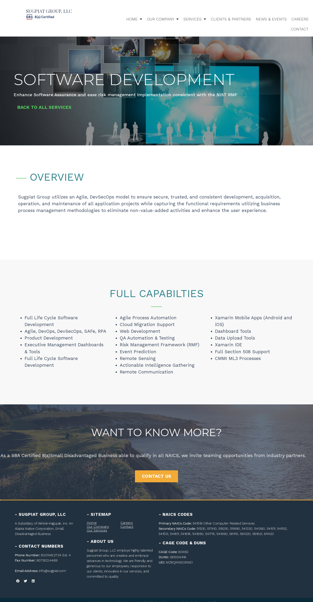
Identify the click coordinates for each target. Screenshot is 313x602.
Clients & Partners (231, 19)
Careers (299, 19)
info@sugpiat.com (52, 571)
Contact (299, 29)
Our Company (163, 19)
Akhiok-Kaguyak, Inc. (53, 523)
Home (134, 19)
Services (194, 19)
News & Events (271, 19)
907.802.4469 (47, 560)
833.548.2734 (51, 555)
